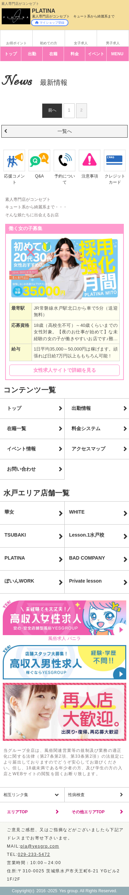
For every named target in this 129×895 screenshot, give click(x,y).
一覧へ (64, 131)
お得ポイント (16, 43)
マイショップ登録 (49, 22)
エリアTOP (17, 812)
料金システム (86, 428)
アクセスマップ (88, 448)
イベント (95, 54)
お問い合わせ (21, 469)
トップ (10, 53)
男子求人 (113, 43)
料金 (75, 53)
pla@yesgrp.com (39, 846)
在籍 (53, 53)
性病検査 (76, 794)
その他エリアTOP (88, 812)
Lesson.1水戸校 (87, 535)
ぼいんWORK (19, 581)
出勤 (32, 53)
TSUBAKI (15, 535)
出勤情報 (81, 408)
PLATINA (14, 558)
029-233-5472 (34, 854)
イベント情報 (21, 448)
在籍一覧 (16, 428)
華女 (9, 512)
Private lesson (85, 581)
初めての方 (48, 43)
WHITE (77, 512)
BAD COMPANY (87, 558)
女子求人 (81, 43)
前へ (52, 110)
